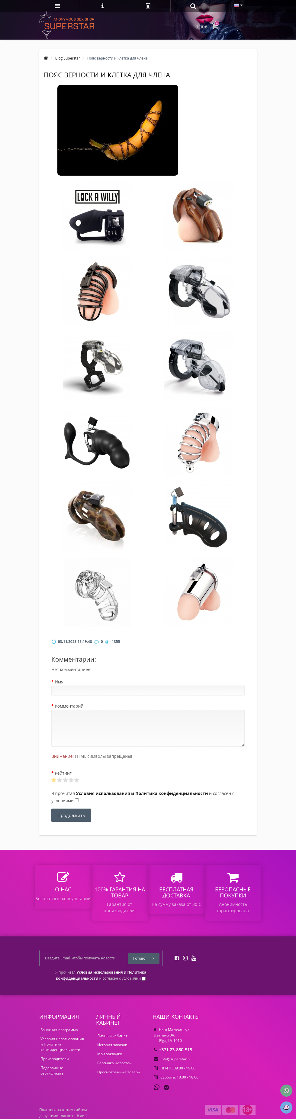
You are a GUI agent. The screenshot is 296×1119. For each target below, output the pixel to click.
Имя (59, 682)
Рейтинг (63, 773)
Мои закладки (109, 1053)
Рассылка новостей (114, 1062)
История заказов (112, 1044)
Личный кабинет (112, 1035)
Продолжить (71, 815)
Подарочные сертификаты (52, 1070)
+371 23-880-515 (173, 1050)
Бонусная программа (59, 1029)
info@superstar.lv (172, 1059)
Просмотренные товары (118, 1072)
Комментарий (69, 706)
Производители (54, 1058)
